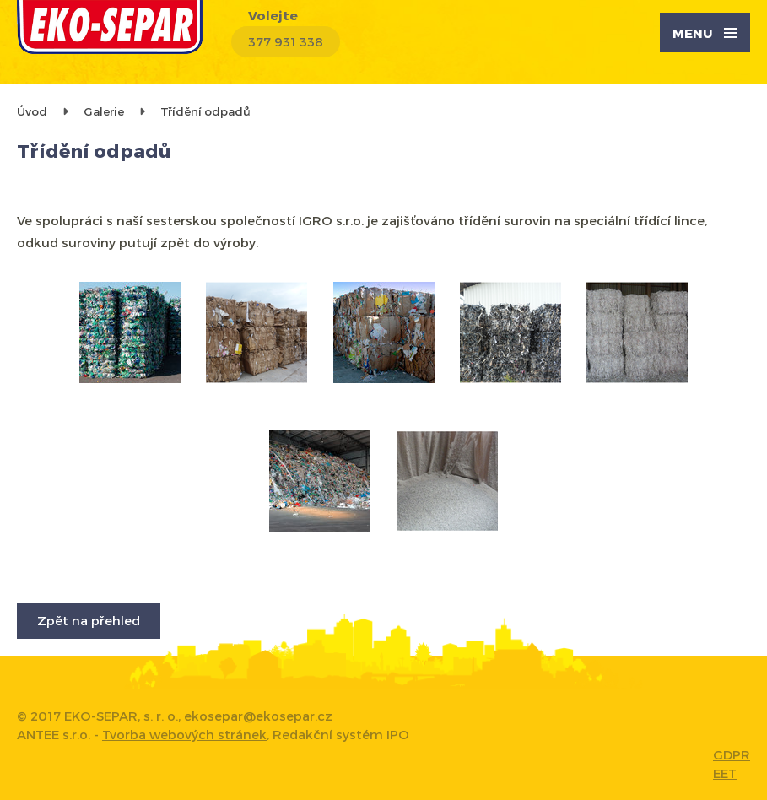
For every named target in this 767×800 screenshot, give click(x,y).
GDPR (731, 754)
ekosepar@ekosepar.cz (258, 715)
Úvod (32, 111)
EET (725, 773)
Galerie (104, 111)
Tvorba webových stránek (184, 734)
